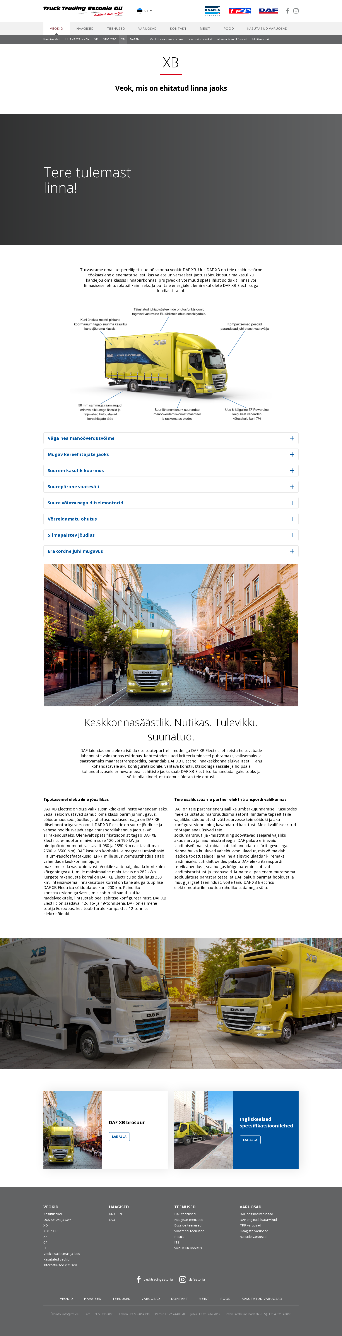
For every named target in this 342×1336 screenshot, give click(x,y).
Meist (205, 30)
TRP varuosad (250, 1227)
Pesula (179, 1239)
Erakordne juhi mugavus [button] (75, 553)
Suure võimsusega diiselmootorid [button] (85, 505)
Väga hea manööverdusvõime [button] (81, 440)
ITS (176, 1244)
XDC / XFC (109, 41)
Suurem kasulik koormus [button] (76, 473)
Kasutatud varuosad (267, 30)
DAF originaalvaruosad (256, 1216)
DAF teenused (185, 1216)
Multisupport (260, 41)
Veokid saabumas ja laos (166, 41)
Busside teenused (188, 1227)
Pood (229, 30)
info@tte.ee (70, 1316)
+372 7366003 (103, 1316)
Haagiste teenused (188, 1222)
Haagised (85, 30)
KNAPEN (115, 1216)
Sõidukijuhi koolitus (188, 1250)
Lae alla (119, 1139)
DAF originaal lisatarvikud (258, 1222)
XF (45, 1239)
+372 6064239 (139, 1316)
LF (45, 1250)
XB (123, 41)
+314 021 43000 (279, 1316)
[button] (145, 12)
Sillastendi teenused (189, 1233)
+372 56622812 (209, 1316)
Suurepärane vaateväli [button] (73, 489)
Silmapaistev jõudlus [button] (71, 537)
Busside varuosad (253, 1239)
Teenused (116, 30)
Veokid (56, 30)
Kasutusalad (51, 41)
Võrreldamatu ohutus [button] (72, 521)
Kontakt (178, 30)
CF (45, 1244)
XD (96, 41)
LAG (112, 1222)
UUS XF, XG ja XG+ (77, 41)
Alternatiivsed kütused (232, 41)
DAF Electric (137, 41)
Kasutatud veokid (200, 41)
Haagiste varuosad (254, 1233)
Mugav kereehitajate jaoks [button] (78, 456)
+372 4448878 (175, 1316)
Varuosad (147, 30)
